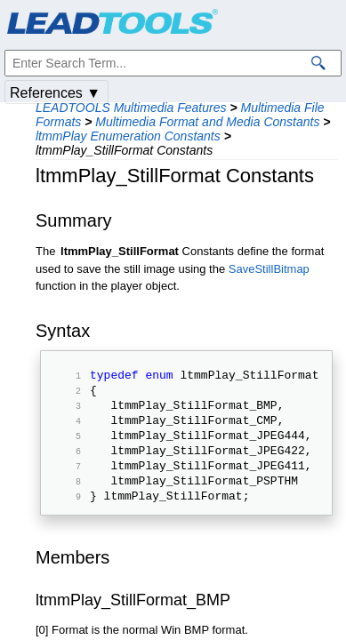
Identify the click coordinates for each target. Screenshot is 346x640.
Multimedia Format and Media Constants (207, 122)
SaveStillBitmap (269, 269)
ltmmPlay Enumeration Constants (128, 136)
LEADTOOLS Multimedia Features (131, 107)
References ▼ (55, 92)
